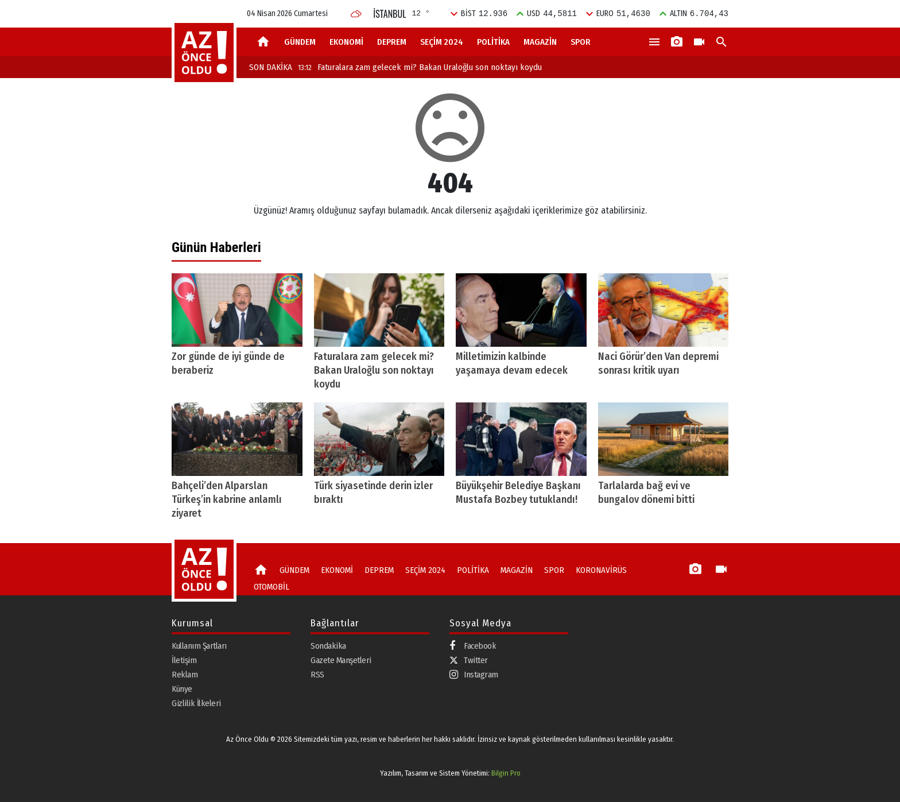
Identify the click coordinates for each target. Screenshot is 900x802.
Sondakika (328, 646)
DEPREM (391, 42)
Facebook (472, 646)
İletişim (184, 660)
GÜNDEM (300, 42)
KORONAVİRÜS (601, 570)
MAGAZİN (540, 42)
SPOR (581, 42)
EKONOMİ (346, 42)
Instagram (473, 675)
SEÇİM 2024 (441, 42)
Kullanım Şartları (199, 646)
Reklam (184, 674)
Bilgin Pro (506, 773)
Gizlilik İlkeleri (196, 703)
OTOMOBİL (271, 587)
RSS (317, 674)
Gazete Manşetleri (341, 660)
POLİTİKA (493, 42)
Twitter (468, 660)
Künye (182, 689)
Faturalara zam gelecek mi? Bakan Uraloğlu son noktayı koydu (420, 67)
